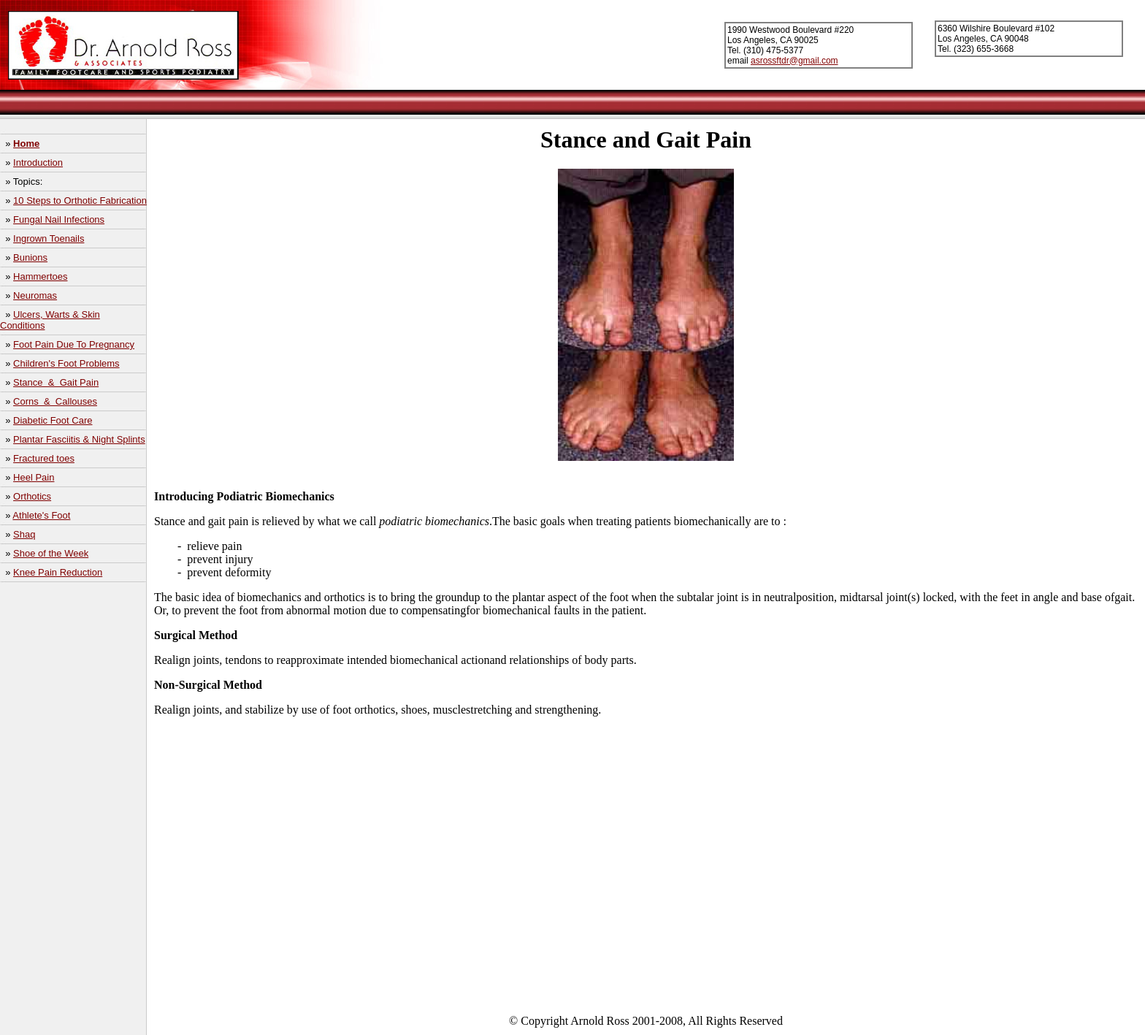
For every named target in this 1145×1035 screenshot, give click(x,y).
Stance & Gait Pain (56, 382)
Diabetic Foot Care (52, 420)
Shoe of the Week (50, 553)
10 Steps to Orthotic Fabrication (80, 200)
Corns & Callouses (55, 401)
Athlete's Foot (41, 515)
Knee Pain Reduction (57, 572)
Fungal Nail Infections (58, 219)
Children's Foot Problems (66, 363)
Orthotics (32, 496)
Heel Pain (33, 477)
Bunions (30, 257)
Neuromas (35, 295)
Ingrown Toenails (48, 238)
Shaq (24, 534)
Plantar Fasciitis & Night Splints (79, 439)
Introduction (38, 162)
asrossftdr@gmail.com (794, 61)
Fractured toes (43, 458)
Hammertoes (40, 276)
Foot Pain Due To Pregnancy (73, 344)
